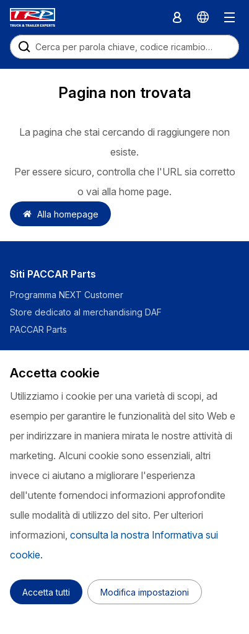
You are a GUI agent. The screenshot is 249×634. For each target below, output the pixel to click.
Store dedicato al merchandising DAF (86, 312)
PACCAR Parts (38, 329)
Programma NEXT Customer (68, 294)
